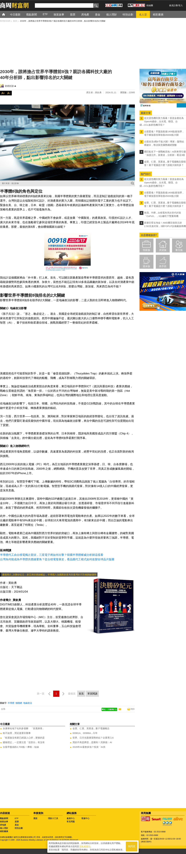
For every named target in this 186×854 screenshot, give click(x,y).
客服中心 (85, 818)
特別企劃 (19, 828)
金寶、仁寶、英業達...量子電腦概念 (91, 728)
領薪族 (146, 250)
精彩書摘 (4, 831)
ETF (17, 818)
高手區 (162, 266)
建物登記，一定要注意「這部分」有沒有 (24, 742)
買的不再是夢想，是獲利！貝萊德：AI (92, 742)
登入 (180, 5)
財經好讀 (9, 86)
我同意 (131, 846)
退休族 (146, 266)
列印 (133, 709)
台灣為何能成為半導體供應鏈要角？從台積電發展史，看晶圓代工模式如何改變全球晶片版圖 (57, 559)
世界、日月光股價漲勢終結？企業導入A (93, 737)
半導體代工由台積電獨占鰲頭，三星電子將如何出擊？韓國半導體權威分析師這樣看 (51, 554)
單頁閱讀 (92, 693)
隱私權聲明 (84, 846)
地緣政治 (27, 703)
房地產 (3, 825)
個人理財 (4, 828)
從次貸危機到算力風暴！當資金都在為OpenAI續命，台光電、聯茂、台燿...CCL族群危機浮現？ (162, 121)
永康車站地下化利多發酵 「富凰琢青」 (24, 728)
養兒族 (179, 250)
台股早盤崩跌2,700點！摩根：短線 (21, 747)
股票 (17, 821)
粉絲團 (149, 5)
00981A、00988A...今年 (85, 733)
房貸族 (162, 250)
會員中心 (71, 818)
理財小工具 (53, 818)
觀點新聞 (4, 818)
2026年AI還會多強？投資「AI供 (89, 747)
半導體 (11, 703)
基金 (17, 825)
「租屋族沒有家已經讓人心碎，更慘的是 (24, 737)
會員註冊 (173, 5)
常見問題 (71, 821)
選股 (35, 818)
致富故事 (4, 821)
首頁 (6, 14)
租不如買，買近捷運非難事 (17, 733)
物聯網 (19, 703)
